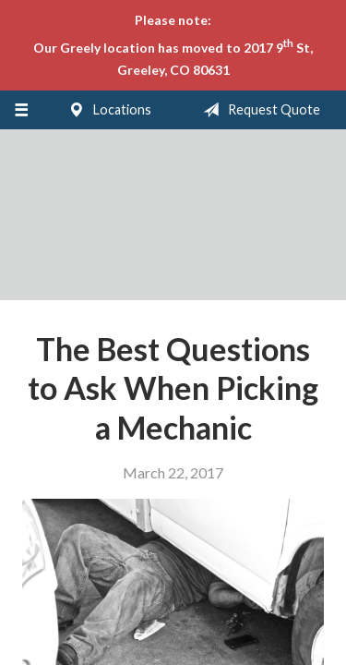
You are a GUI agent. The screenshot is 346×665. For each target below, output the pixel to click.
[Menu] (21, 110)
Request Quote (258, 110)
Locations (106, 110)
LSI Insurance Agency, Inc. (173, 223)
